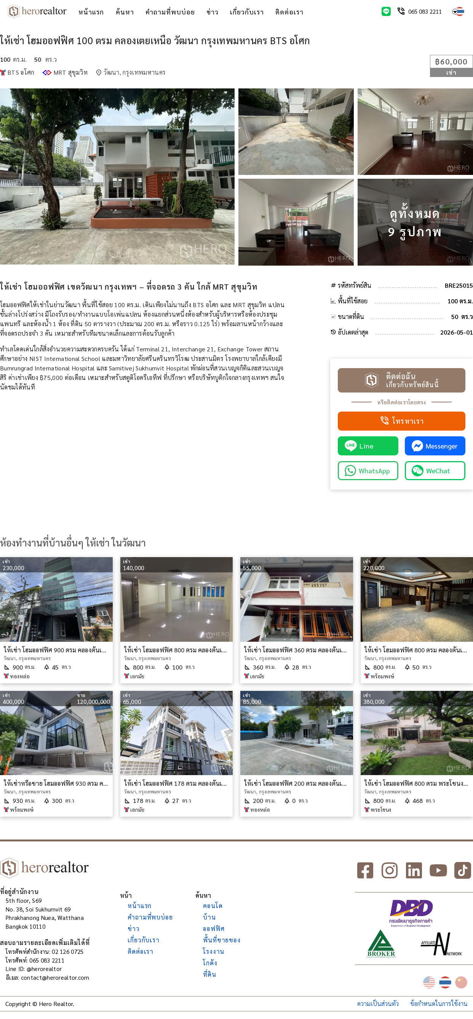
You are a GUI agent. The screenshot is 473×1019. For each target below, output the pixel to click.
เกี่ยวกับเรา (247, 12)
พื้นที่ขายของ (221, 940)
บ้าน (209, 917)
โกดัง (210, 963)
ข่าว (212, 12)
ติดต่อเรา (289, 12)
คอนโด (212, 906)
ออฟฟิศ (213, 928)
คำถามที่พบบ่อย (170, 12)
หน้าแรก (91, 12)
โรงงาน (213, 951)
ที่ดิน (209, 974)
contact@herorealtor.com (55, 977)
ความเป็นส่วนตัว (378, 1004)
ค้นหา (125, 12)
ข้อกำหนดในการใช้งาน (439, 1004)
